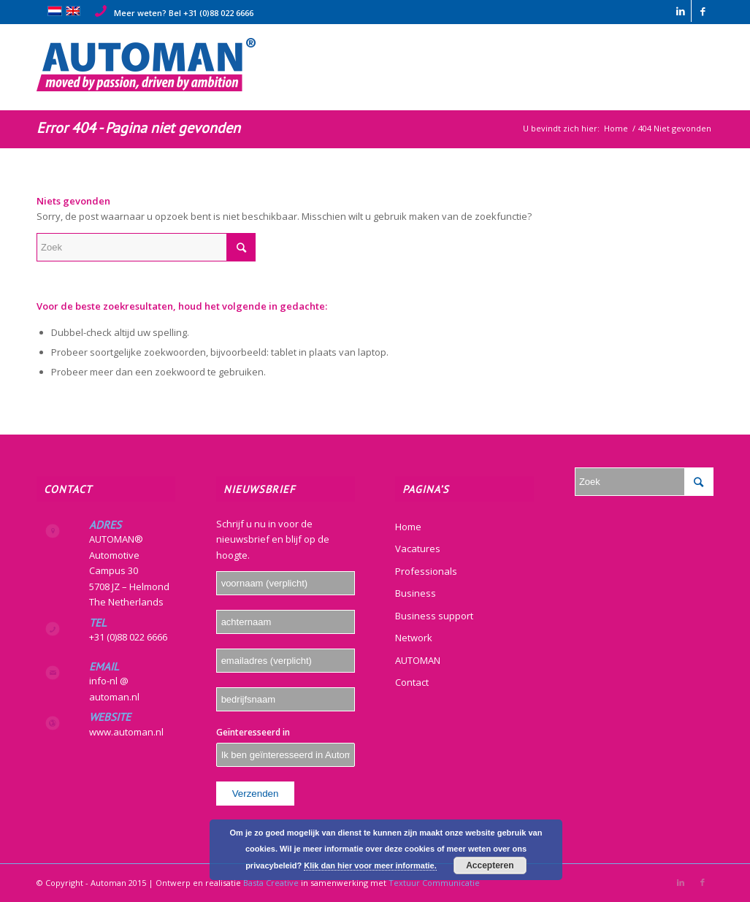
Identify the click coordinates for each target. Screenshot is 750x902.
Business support (434, 615)
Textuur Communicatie (434, 882)
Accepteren (489, 865)
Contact (412, 682)
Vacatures (417, 548)
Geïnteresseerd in (253, 732)
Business (415, 593)
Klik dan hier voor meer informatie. (370, 865)
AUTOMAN (417, 660)
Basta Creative (271, 882)
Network (413, 637)
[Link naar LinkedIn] (680, 11)
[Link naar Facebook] (702, 11)
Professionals (426, 571)
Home (408, 526)
